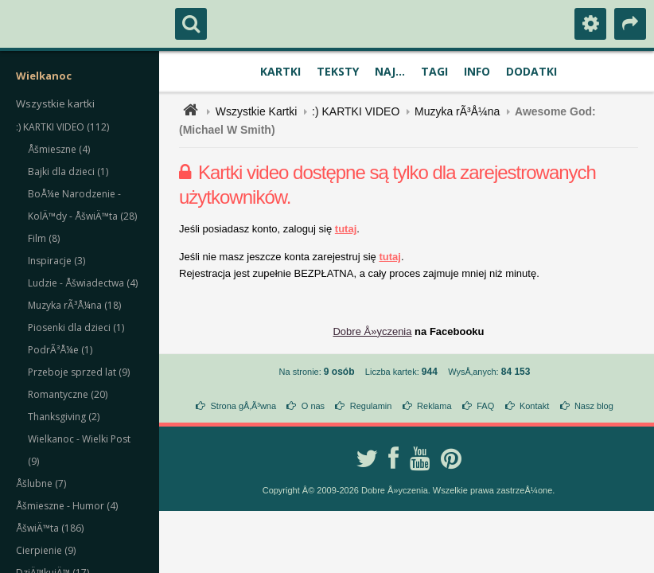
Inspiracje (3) (56, 260)
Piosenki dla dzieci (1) (76, 327)
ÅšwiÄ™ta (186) (50, 528)
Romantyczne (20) (67, 394)
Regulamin (371, 406)
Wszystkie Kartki (257, 111)
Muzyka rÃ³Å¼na (457, 111)
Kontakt (534, 406)
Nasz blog (593, 406)
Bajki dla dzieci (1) (68, 171)
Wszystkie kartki (55, 103)
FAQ (485, 406)
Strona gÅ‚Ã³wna (244, 406)
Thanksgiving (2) (63, 416)
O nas (313, 406)
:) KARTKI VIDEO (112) (62, 127)
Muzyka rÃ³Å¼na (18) (74, 305)
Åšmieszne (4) (59, 149)
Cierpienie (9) (46, 550)
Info (477, 71)
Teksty (338, 71)
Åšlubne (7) (41, 483)
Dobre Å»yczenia (372, 331)
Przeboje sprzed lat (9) (79, 372)
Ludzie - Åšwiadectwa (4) (83, 283)
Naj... (390, 71)
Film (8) (44, 238)
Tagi (434, 71)
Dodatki (531, 71)
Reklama (434, 406)
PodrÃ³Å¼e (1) (60, 350)
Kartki (280, 71)
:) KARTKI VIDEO (355, 111)
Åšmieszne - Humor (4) (67, 506)
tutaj (345, 229)
